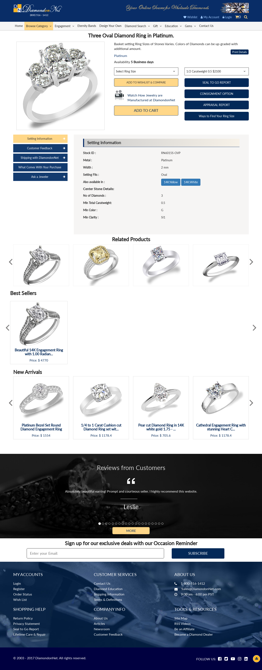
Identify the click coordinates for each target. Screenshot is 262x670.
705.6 (166, 435)
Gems (190, 26)
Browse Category (38, 26)
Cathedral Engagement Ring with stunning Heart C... (221, 427)
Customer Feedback (108, 634)
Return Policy (23, 618)
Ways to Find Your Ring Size (216, 116)
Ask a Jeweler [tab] (39, 176)
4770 (44, 360)
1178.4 (107, 435)
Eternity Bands (86, 26)
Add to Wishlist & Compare (146, 82)
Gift (157, 26)
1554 (46, 435)
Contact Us (206, 26)
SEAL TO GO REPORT (216, 82)
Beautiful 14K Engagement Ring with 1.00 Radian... (39, 352)
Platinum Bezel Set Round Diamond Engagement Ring (41, 427)
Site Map (180, 618)
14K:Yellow (171, 182)
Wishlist (190, 17)
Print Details (239, 52)
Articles (99, 623)
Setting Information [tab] (39, 138)
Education (173, 26)
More (131, 531)
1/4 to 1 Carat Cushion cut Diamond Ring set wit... (101, 427)
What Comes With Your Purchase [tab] (39, 167)
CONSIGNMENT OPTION (216, 93)
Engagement (64, 26)
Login (227, 17)
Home (19, 26)
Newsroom (102, 629)
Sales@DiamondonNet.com (201, 589)
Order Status (22, 594)
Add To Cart (146, 110)
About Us (101, 618)
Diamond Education (108, 589)
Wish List (20, 599)
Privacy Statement (26, 623)
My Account (210, 17)
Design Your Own (110, 26)
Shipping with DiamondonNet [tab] (40, 157)
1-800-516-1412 (193, 583)
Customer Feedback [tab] (39, 148)
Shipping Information (109, 594)
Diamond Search (137, 26)
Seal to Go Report (26, 629)
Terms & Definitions (108, 599)
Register (19, 589)
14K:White (191, 182)
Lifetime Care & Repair (29, 634)
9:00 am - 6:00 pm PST (197, 594)
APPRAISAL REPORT (216, 105)
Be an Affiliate (184, 629)
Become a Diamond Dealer (193, 634)
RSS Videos (182, 623)
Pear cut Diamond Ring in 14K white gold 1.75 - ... (161, 427)
